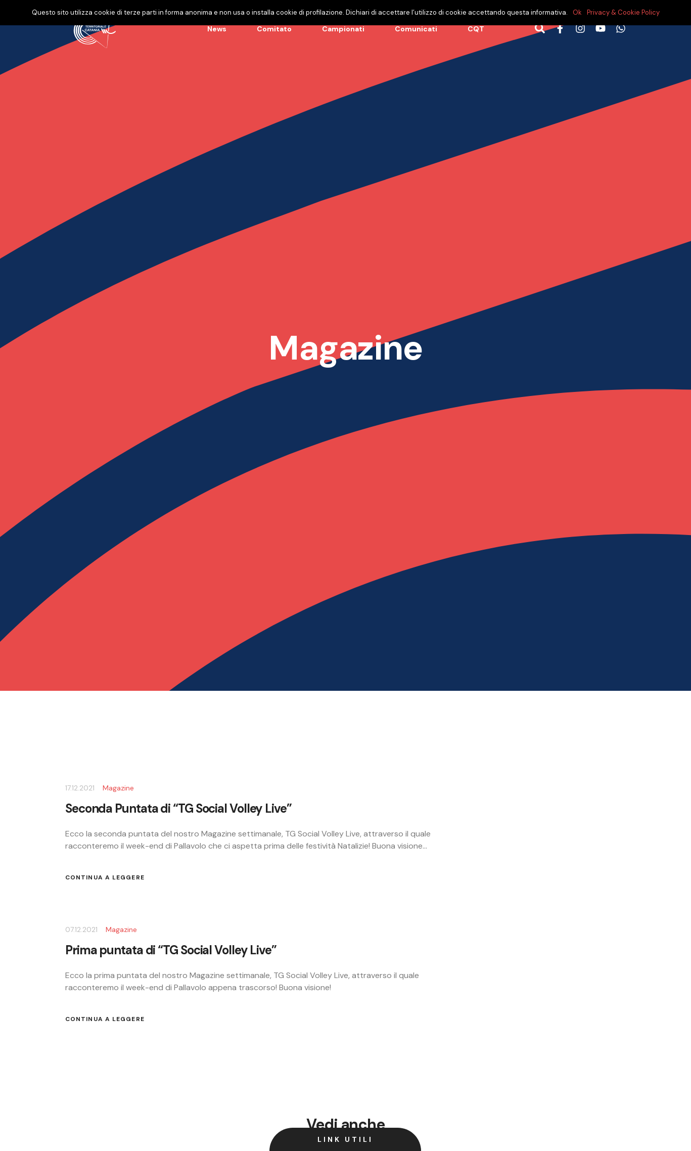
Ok (577, 12)
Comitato (274, 28)
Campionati (343, 28)
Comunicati (416, 28)
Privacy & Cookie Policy (623, 12)
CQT (476, 28)
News (216, 28)
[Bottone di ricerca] (540, 29)
